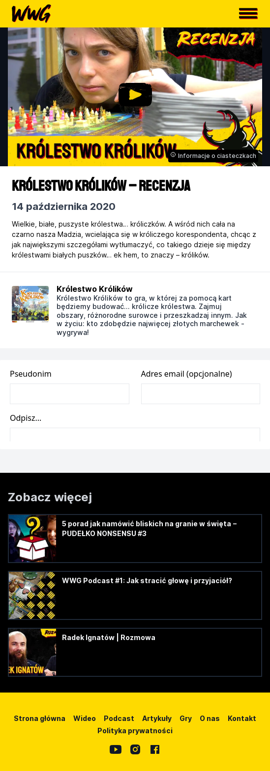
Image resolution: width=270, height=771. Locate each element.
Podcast (119, 718)
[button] (248, 14)
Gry (186, 718)
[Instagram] (135, 749)
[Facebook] (155, 749)
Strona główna (39, 718)
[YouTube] (115, 749)
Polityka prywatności (135, 730)
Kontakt (242, 718)
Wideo (84, 718)
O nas (210, 718)
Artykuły (157, 718)
